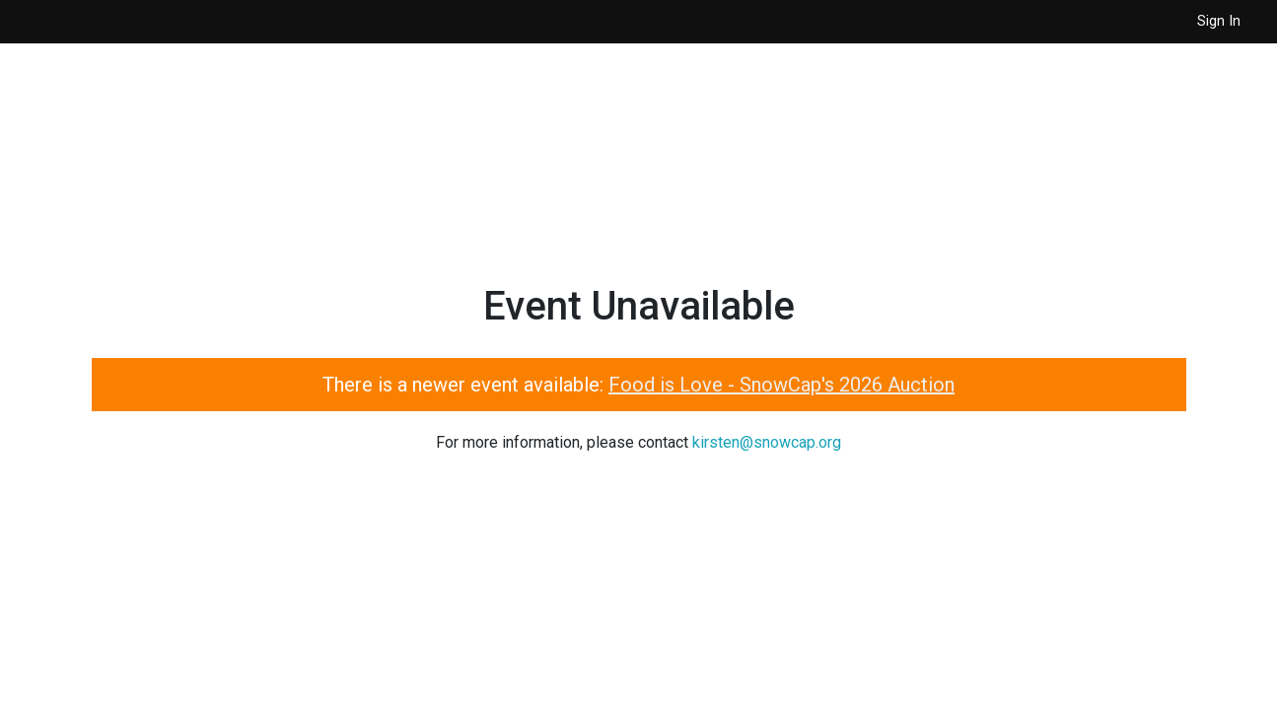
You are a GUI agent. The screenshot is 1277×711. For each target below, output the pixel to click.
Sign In (1219, 21)
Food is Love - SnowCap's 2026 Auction (781, 384)
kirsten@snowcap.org (766, 442)
